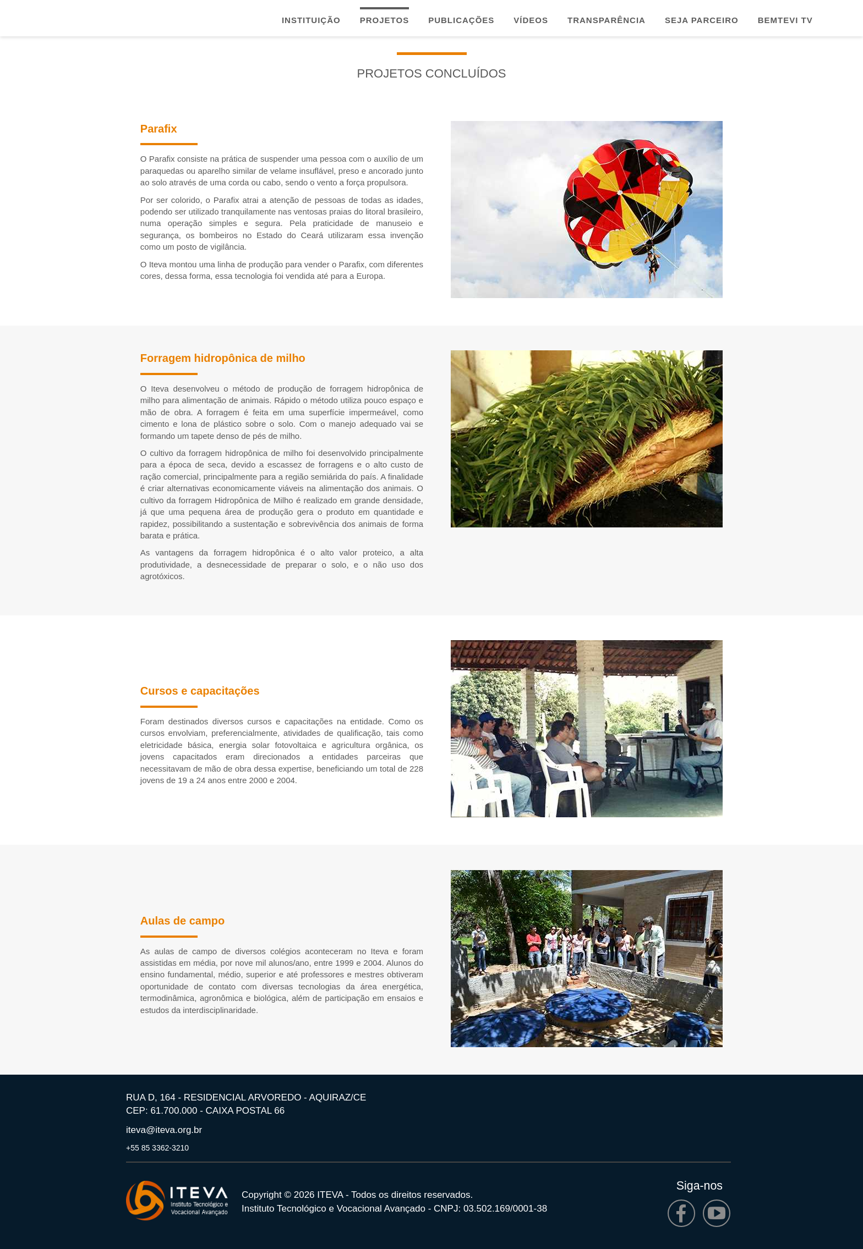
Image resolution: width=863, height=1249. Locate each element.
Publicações (461, 20)
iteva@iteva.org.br (164, 1130)
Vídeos (531, 20)
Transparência (606, 20)
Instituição (311, 20)
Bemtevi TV (785, 20)
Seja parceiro (702, 20)
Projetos (384, 20)
